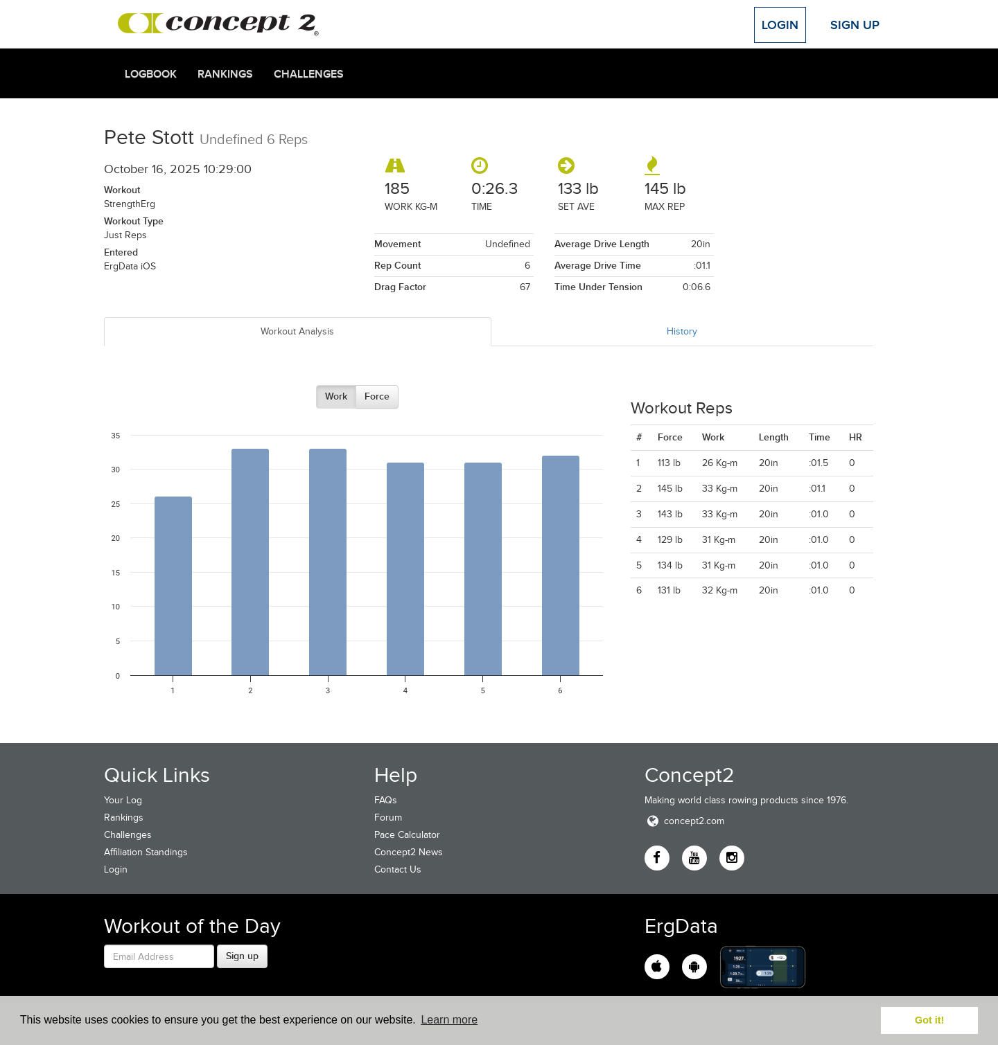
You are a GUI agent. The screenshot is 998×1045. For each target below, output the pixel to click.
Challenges (309, 74)
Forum (388, 817)
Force (377, 396)
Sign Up (854, 25)
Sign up (242, 955)
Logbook (151, 74)
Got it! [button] (929, 1020)
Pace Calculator (407, 835)
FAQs (385, 800)
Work (336, 396)
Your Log (123, 800)
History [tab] (682, 331)
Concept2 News (408, 852)
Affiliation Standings (146, 852)
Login (780, 25)
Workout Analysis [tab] (297, 331)
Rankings (225, 74)
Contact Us (397, 869)
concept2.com (684, 821)
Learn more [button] (449, 1020)
